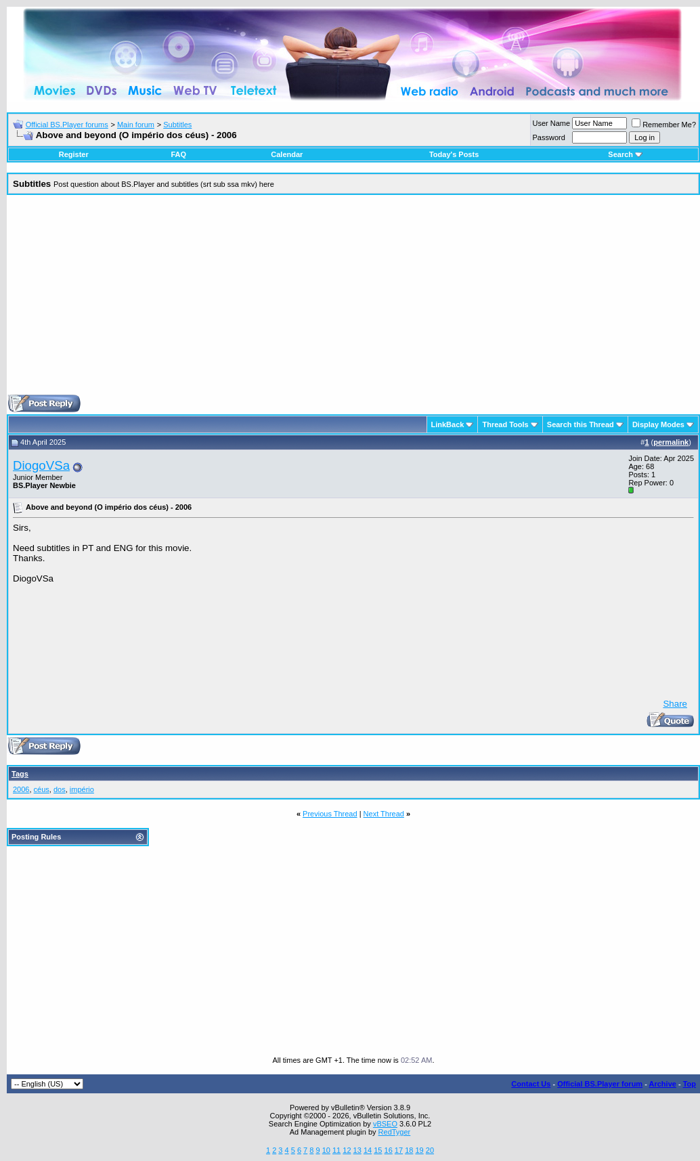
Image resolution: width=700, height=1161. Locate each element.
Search (625, 154)
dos (59, 789)
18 (409, 1150)
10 (326, 1150)
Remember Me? (664, 125)
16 (389, 1150)
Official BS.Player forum (599, 1084)
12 (347, 1150)
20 (430, 1150)
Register (74, 154)
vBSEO (385, 1124)
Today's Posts (454, 154)
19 (419, 1150)
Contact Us (530, 1084)
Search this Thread (580, 424)
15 (378, 1150)
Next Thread (384, 814)
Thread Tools (505, 424)
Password (549, 137)
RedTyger (394, 1132)
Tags (20, 774)
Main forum (135, 125)
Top (689, 1084)
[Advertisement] (353, 300)
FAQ (178, 154)
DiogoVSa (41, 465)
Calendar (287, 154)
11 (336, 1150)
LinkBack (447, 424)
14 (368, 1150)
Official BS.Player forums (67, 125)
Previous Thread (330, 814)
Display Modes (658, 424)
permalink (670, 442)
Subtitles (177, 125)
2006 (21, 789)
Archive (662, 1084)
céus (41, 789)
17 (399, 1150)
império (82, 789)
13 (357, 1150)
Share (675, 704)
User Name (552, 123)
